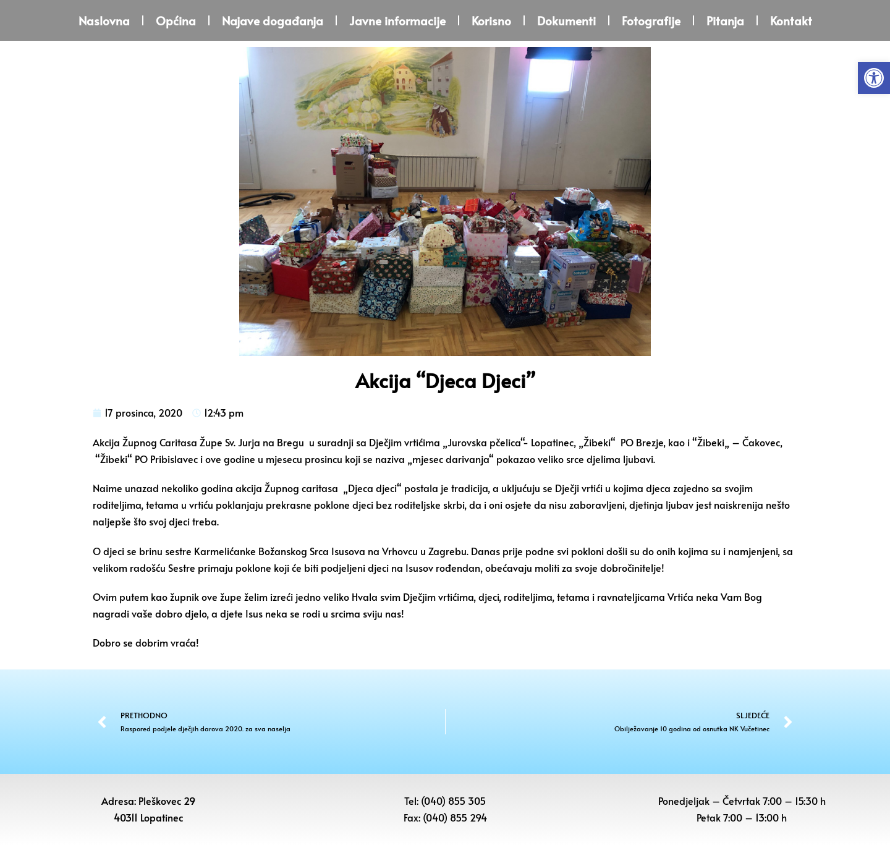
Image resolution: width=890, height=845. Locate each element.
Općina (176, 20)
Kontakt (791, 20)
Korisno (491, 20)
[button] (874, 78)
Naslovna (104, 20)
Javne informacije (397, 20)
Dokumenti (566, 20)
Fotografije (651, 20)
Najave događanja (272, 20)
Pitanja (725, 20)
